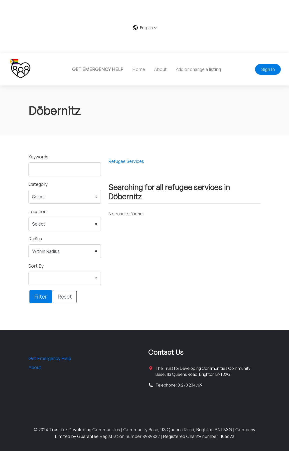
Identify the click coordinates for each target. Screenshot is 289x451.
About (160, 69)
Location (37, 211)
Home (138, 69)
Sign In (268, 69)
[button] (145, 27)
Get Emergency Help (49, 358)
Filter (40, 296)
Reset (65, 296)
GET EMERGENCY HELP (97, 69)
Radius (35, 238)
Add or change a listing (198, 69)
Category (38, 184)
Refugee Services (126, 161)
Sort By (36, 266)
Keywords (38, 156)
